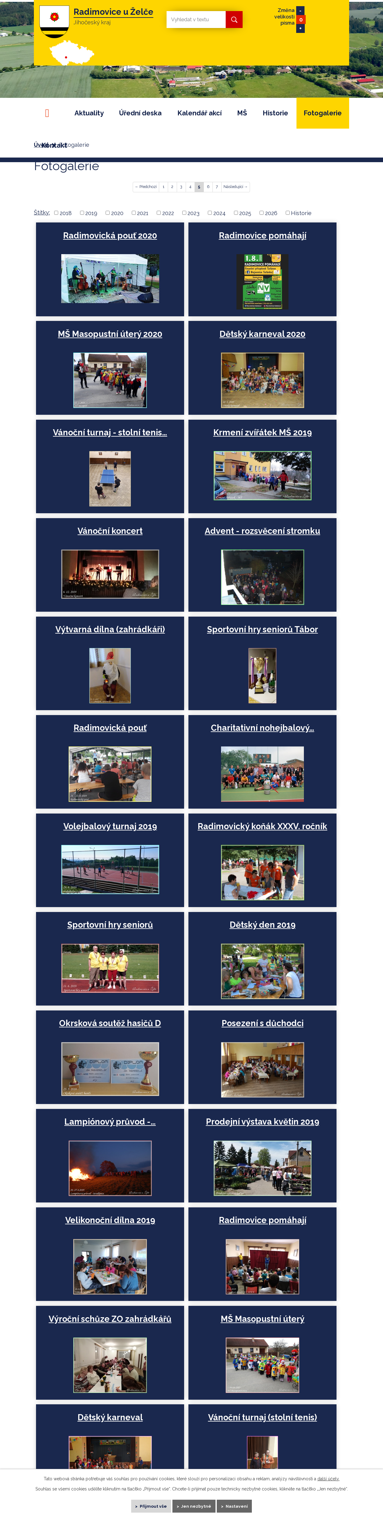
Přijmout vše (151, 1504)
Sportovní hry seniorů (292, 642)
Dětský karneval (85, 1047)
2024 (219, 213)
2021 (142, 213)
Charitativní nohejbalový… (292, 545)
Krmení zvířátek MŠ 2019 (292, 342)
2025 (245, 213)
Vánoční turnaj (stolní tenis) (189, 1052)
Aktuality (89, 113)
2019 (91, 213)
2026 (271, 213)
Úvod (50, 113)
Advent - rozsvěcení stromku (189, 444)
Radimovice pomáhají (189, 241)
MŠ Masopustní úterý (292, 945)
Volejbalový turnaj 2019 (85, 647)
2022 (168, 213)
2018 (66, 213)
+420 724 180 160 (276, 1407)
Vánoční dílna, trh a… (85, 1148)
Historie (275, 113)
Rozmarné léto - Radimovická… (292, 1154)
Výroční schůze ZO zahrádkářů (188, 950)
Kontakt (54, 145)
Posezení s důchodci (292, 743)
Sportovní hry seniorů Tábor (85, 545)
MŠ (242, 113)
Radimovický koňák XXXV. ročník (189, 647)
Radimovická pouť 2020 (85, 241)
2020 (117, 213)
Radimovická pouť (188, 540)
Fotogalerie (323, 113)
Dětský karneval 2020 (85, 337)
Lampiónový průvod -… (85, 849)
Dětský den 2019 (86, 743)
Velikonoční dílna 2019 (292, 849)
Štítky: (42, 212)
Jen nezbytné (196, 1504)
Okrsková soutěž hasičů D (189, 749)
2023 (193, 213)
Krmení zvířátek (292, 1047)
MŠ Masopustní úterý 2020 (292, 241)
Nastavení (240, 1504)
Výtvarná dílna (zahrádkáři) (292, 444)
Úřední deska (140, 113)
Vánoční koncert (85, 438)
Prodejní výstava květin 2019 (189, 849)
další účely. (328, 1476)
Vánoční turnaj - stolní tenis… (188, 342)
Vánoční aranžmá (189, 1148)
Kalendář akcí (199, 113)
